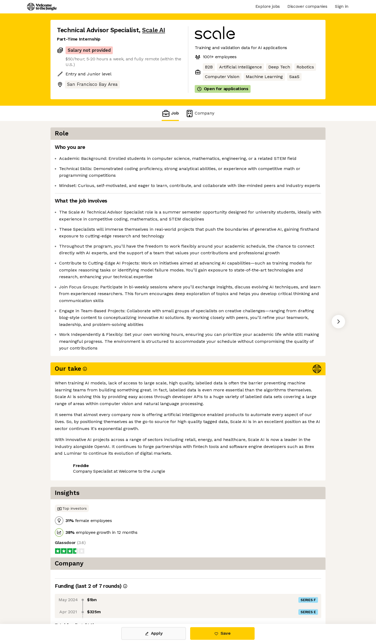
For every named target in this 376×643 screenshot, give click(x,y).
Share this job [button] (72, 499)
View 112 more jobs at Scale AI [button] (126, 499)
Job (170, 113)
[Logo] (42, 6)
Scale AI (153, 30)
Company (199, 113)
